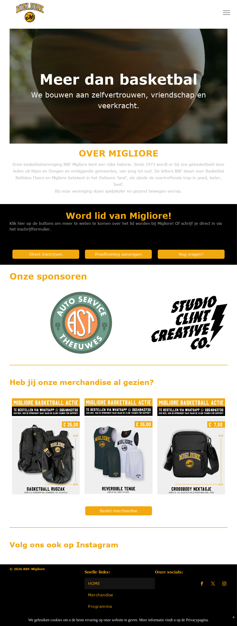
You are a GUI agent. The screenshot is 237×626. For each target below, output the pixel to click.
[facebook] (202, 584)
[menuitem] (119, 583)
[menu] (226, 12)
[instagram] (224, 584)
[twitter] (213, 584)
